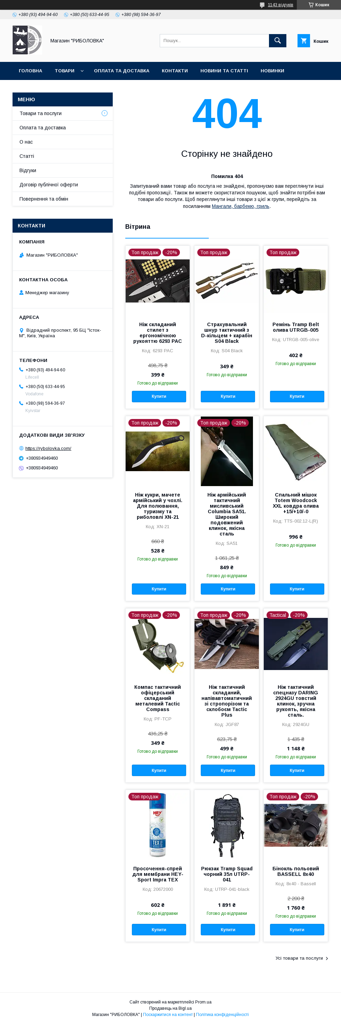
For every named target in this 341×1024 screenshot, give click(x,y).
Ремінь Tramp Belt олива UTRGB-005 (295, 327)
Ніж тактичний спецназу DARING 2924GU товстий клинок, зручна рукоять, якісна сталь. (295, 701)
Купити (159, 396)
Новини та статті (224, 70)
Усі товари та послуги (299, 958)
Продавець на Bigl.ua (170, 1008)
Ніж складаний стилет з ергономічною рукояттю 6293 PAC (157, 333)
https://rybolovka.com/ (48, 448)
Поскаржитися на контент (168, 1014)
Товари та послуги (40, 113)
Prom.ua (203, 1002)
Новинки (272, 70)
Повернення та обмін (43, 199)
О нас (26, 142)
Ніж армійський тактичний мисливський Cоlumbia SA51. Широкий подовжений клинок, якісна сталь (226, 514)
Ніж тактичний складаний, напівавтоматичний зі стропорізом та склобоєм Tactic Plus (226, 701)
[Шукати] (277, 40)
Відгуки (27, 170)
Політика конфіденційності (222, 1014)
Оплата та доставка (121, 70)
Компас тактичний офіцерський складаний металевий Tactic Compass (157, 698)
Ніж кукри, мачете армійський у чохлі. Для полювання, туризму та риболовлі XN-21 (157, 506)
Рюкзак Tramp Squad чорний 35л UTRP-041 (227, 874)
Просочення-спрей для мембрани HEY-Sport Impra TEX (157, 874)
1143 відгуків (280, 4)
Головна (30, 70)
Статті (26, 156)
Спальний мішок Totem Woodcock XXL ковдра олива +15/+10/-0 (296, 503)
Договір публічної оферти (48, 184)
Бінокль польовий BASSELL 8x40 (295, 871)
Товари (64, 70)
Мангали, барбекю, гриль (240, 206)
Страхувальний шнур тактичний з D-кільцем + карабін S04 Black (226, 333)
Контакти (175, 70)
